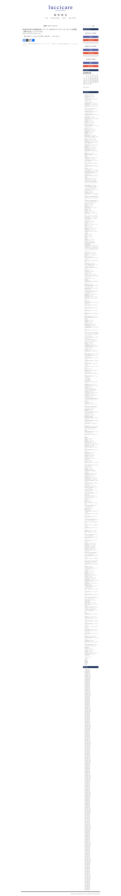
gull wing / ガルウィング (91, 316)
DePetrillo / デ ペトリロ (91, 207)
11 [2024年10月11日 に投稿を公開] (93, 78)
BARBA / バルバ (89, 132)
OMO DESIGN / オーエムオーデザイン (91, 465)
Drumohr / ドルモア (90, 221)
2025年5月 (87, 685)
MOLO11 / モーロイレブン (91, 444)
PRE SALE (87, 509)
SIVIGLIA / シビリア (90, 579)
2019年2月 (87, 789)
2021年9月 (87, 746)
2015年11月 (88, 843)
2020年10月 (88, 761)
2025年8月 (87, 681)
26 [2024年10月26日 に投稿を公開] (95, 82)
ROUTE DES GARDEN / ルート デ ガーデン (91, 553)
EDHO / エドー (88, 225)
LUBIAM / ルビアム (89, 394)
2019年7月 (87, 782)
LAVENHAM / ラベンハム (91, 385)
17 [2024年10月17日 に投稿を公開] (91, 80)
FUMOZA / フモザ (89, 271)
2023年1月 (87, 724)
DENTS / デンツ (89, 206)
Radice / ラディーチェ (90, 530)
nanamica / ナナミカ (90, 458)
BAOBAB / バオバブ (90, 131)
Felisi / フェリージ (89, 241)
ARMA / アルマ (88, 120)
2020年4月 (87, 770)
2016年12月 (88, 825)
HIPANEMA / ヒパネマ (90, 324)
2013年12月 (88, 875)
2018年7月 (87, 799)
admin (39, 33)
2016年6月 (87, 834)
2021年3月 (87, 754)
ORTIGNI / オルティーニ (91, 473)
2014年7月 (87, 866)
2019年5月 (87, 785)
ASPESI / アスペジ (89, 121)
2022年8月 (87, 731)
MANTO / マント (89, 410)
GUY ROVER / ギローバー (91, 317)
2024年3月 (87, 704)
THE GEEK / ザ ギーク (90, 600)
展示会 (86, 661)
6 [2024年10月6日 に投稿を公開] (97, 76)
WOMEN (87, 647)
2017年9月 (87, 813)
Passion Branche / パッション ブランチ (91, 488)
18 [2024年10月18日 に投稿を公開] (93, 80)
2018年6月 (87, 800)
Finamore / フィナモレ (90, 253)
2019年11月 (88, 777)
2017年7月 (87, 816)
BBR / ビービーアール (90, 139)
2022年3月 (87, 738)
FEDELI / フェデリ (89, 239)
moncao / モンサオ (89, 445)
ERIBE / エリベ (89, 234)
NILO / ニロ (88, 459)
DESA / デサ (88, 209)
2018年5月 (87, 802)
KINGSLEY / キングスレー (91, 370)
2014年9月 (87, 863)
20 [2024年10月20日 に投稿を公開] (97, 80)
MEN (86, 430)
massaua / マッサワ (90, 415)
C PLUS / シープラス (90, 159)
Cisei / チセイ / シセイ (90, 179)
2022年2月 (87, 739)
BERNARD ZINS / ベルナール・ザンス (91, 143)
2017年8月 (87, 814)
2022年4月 (87, 736)
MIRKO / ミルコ (89, 440)
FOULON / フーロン (90, 263)
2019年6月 (87, 784)
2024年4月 (87, 703)
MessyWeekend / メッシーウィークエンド (91, 432)
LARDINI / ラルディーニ (91, 384)
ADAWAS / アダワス (90, 96)
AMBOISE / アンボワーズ (91, 104)
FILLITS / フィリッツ (90, 252)
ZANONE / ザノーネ (90, 654)
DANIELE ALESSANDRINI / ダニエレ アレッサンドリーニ (91, 198)
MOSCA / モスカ (89, 454)
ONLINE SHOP (55, 18)
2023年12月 (88, 708)
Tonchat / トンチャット (91, 616)
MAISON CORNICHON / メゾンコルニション (91, 407)
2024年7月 (87, 699)
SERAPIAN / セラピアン (91, 575)
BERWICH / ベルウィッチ (91, 145)
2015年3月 (87, 855)
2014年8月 (87, 864)
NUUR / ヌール (88, 461)
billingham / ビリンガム (91, 147)
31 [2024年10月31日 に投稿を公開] (91, 84)
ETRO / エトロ (88, 236)
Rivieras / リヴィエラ (90, 548)
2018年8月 (87, 798)
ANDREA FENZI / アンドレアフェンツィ (91, 112)
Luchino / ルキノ (89, 397)
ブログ (86, 658)
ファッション (88, 657)
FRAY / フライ (88, 270)
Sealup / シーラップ (90, 570)
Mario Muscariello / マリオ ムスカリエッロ (91, 413)
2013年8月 (87, 881)
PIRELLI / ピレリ (89, 508)
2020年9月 (87, 763)
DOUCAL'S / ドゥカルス (91, 217)
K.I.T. (86, 367)
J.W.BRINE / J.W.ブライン (91, 345)
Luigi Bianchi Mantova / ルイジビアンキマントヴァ (91, 399)
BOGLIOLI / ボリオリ (90, 149)
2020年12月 (88, 759)
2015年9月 (87, 846)
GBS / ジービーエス (90, 278)
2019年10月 (88, 778)
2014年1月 (87, 874)
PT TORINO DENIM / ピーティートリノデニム (91, 520)
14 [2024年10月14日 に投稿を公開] (84, 80)
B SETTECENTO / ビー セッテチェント (91, 126)
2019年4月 (87, 786)
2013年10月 (88, 878)
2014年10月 (88, 862)
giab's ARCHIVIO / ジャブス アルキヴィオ (91, 286)
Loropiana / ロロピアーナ (91, 392)
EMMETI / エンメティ (90, 230)
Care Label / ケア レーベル (91, 170)
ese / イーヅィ (88, 235)
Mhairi (86, 437)
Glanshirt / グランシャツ (91, 296)
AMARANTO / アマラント (91, 103)
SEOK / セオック (89, 573)
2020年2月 (87, 772)
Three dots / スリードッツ (91, 604)
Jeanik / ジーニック (90, 349)
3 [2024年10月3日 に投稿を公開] (90, 76)
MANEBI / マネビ (89, 409)
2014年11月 (88, 860)
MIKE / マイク (88, 438)
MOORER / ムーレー (90, 452)
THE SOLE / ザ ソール (90, 602)
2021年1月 (87, 757)
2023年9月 (87, 713)
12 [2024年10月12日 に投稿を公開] (95, 78)
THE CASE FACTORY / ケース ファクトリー (91, 598)
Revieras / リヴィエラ (90, 544)
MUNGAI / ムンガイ (90, 455)
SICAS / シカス (89, 576)
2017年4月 (87, 820)
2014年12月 (88, 859)
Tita (85, 612)
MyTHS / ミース (89, 456)
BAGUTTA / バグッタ (90, 129)
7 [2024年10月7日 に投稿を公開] (84, 78)
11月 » (88, 87)
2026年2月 (87, 672)
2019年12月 (88, 775)
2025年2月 (87, 689)
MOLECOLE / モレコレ (91, 442)
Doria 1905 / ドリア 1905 (91, 216)
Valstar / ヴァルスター (90, 636)
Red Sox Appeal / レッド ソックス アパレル (91, 535)
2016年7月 (87, 832)
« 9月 (84, 87)
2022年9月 (87, 729)
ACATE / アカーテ (89, 95)
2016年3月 (87, 838)
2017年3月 (87, 821)
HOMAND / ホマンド (90, 326)
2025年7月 (87, 682)
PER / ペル (87, 501)
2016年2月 (87, 839)
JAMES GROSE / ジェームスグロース (91, 347)
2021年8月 (87, 747)
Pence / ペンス (88, 499)
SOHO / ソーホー (89, 582)
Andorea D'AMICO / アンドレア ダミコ (91, 109)
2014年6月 (87, 867)
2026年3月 (87, 671)
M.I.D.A (86, 401)
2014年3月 (87, 871)
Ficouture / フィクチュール (91, 246)
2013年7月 (87, 882)
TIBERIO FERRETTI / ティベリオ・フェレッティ (91, 607)
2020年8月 (87, 764)
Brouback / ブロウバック (91, 157)
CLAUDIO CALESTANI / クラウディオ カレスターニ (91, 183)
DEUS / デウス (88, 210)
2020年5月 (87, 768)
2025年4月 (87, 686)
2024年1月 (87, 707)
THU (86, 605)
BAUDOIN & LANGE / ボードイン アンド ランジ (91, 137)
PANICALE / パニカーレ (91, 477)
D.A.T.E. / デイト (89, 191)
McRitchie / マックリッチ (91, 426)
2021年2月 (87, 756)
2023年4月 (87, 720)
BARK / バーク (88, 134)
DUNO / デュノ (88, 223)
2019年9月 (87, 779)
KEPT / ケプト (88, 369)
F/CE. (86, 238)
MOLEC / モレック (89, 441)
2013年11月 (88, 877)
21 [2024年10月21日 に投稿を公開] (84, 82)
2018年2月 (87, 806)
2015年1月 (87, 857)
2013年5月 (87, 885)
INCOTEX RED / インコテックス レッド (91, 337)
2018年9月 (87, 796)
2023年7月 (87, 715)
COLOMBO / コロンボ (90, 185)
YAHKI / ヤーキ (88, 648)
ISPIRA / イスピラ (89, 344)
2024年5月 (87, 701)
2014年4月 (87, 870)
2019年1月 (87, 791)
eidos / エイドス (89, 227)
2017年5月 (87, 818)
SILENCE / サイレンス (90, 577)
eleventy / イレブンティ (91, 228)
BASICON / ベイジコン (91, 135)
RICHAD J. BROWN (90, 547)
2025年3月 (87, 688)
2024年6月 (87, 700)
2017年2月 (87, 823)
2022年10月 (88, 728)
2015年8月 (87, 848)
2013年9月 (87, 880)
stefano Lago (88, 584)
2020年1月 (87, 774)
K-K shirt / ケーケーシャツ (91, 366)
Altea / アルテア (89, 102)
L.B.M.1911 (88, 380)
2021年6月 (87, 750)
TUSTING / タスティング (91, 629)
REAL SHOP (72, 18)
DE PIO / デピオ (89, 203)
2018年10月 (88, 795)
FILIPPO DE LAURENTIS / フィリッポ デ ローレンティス (40, 43)
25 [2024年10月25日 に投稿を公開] (93, 82)
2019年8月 (87, 781)
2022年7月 (87, 732)
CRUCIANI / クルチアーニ (91, 189)
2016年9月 (87, 830)
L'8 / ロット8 (88, 371)
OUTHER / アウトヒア (90, 474)
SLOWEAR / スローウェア (91, 580)
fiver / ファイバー (89, 256)
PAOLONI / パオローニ (90, 486)
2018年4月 (87, 803)
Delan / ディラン (89, 204)
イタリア (87, 655)
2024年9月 (87, 696)
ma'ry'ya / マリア (89, 402)
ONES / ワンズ (88, 467)
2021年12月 (88, 742)
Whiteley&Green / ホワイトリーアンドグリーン (91, 645)
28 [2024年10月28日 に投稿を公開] (84, 84)
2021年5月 (87, 752)
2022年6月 (87, 734)
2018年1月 (87, 807)
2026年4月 (87, 669)
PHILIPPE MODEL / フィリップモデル (91, 506)
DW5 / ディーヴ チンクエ (91, 224)
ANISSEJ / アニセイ (90, 117)
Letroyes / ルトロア (90, 388)
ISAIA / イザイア (89, 342)
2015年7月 (87, 849)
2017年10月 (88, 811)
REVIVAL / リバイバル (90, 545)
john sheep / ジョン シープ (91, 353)
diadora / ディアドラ (90, 211)
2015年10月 (88, 845)
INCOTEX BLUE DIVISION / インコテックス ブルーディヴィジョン (91, 334)
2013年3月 (87, 888)
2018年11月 (88, 793)
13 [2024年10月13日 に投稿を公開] (97, 78)
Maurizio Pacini (88, 416)
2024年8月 (87, 697)
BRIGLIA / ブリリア (90, 153)
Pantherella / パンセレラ (91, 479)
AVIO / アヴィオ (89, 124)
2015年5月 (87, 852)
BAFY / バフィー (89, 128)
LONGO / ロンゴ (89, 391)
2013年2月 (87, 889)
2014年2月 (87, 873)
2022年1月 (87, 740)
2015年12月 (88, 842)
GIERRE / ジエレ (89, 295)
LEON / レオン (88, 387)
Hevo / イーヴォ (89, 323)
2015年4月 (87, 853)
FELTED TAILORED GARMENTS (90, 243)
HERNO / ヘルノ (89, 321)
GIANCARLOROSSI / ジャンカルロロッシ (91, 291)
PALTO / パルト (89, 476)
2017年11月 (88, 810)
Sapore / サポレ (89, 566)
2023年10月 (88, 711)
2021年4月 (87, 753)
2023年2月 (87, 722)
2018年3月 (87, 804)
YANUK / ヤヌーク (89, 650)
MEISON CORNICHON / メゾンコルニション (91, 428)
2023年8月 (87, 714)
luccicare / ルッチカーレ (91, 395)
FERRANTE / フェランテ (91, 245)
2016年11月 (88, 827)
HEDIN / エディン (89, 320)
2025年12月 (88, 675)
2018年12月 (88, 792)
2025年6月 (87, 683)
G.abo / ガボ (88, 273)
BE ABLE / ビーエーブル (91, 140)
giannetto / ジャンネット (91, 294)
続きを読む (56, 36)
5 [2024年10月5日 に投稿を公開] (95, 76)
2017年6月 (87, 817)
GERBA (87, 280)
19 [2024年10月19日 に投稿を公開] (95, 80)
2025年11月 (88, 676)
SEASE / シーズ (89, 572)
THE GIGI (87, 601)
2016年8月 (87, 831)
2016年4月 (87, 836)
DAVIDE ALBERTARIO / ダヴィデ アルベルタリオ (91, 201)
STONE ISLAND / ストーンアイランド (91, 586)
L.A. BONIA (88, 378)
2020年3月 (87, 771)
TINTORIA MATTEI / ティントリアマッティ (91, 610)
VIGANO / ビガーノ (90, 640)
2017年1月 (87, 824)
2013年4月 (87, 887)
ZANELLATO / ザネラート (91, 653)
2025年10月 (88, 678)
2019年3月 (87, 788)
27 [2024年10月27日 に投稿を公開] (97, 82)
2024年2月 (87, 706)
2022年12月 (88, 725)
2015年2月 (87, 856)
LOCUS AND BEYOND (90, 390)
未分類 (53, 43)
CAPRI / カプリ (89, 168)
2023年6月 (87, 717)
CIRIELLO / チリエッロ (91, 178)
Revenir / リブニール (90, 543)
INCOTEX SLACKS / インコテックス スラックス (91, 340)
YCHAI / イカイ (89, 651)
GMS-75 (87, 301)
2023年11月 (88, 710)
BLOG (64, 18)
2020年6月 (87, 767)
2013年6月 (87, 884)
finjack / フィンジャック (91, 255)
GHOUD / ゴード (89, 284)
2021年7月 (87, 749)
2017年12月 (88, 809)
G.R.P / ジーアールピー (91, 274)
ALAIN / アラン (88, 97)
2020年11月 (88, 760)
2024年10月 (88, 695)
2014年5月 (87, 868)
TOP (46, 18)
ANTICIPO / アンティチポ (91, 118)
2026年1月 (87, 674)
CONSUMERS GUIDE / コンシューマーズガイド (91, 187)
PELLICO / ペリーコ (90, 495)
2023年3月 (87, 721)
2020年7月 (87, 766)
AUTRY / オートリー (90, 122)
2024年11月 (88, 693)
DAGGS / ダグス (89, 192)
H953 (86, 319)
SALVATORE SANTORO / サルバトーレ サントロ (91, 561)
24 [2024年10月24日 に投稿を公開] (91, 82)
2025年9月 (87, 679)
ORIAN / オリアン (89, 469)
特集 (86, 664)
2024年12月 (88, 692)
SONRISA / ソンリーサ (90, 583)
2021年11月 (88, 743)
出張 (86, 660)
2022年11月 (88, 727)
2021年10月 (88, 745)
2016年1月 (87, 841)
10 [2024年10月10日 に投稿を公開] (91, 78)
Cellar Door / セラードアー (91, 171)
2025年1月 (87, 690)
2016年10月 (88, 828)
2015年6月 (87, 850)
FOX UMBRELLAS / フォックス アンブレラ (91, 265)
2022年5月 (87, 735)
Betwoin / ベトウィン (90, 146)
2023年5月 (87, 718)
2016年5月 (87, 835)
